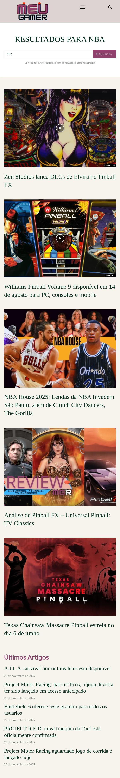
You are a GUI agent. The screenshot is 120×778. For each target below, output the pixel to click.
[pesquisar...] (104, 54)
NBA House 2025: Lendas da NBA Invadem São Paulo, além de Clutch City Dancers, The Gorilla (59, 404)
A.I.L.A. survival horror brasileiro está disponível (57, 669)
